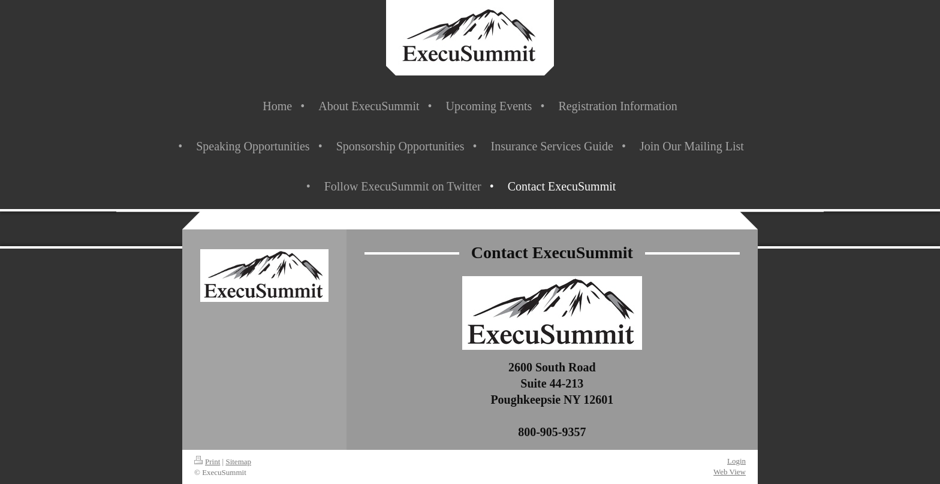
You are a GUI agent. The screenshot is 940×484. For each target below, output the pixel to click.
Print (207, 461)
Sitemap (238, 461)
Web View (729, 471)
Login (736, 460)
